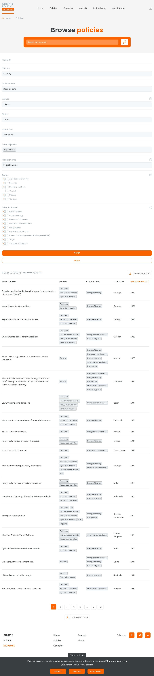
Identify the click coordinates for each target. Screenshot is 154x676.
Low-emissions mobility (69, 335)
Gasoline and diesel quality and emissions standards (26, 496)
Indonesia (118, 496)
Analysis (83, 8)
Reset (77, 260)
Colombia (118, 420)
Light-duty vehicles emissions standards (21, 548)
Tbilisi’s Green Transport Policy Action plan (21, 465)
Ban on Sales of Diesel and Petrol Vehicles (21, 588)
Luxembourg (120, 450)
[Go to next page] (93, 606)
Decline (77, 671)
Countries (68, 8)
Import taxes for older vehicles (16, 306)
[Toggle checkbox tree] (3, 179)
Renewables (92, 366)
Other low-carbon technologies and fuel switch (97, 362)
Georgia (117, 292)
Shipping (63, 524)
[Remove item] (15, 150)
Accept (58, 671)
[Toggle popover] (150, 98)
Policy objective (9, 144)
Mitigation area (9, 160)
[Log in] (150, 8)
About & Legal (118, 8)
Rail (61, 473)
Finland (117, 431)
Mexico (117, 358)
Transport (64, 289)
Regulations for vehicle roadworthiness (20, 319)
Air (72, 508)
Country (6, 68)
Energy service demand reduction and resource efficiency (97, 335)
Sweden (117, 336)
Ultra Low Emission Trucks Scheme (18, 535)
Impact (5, 99)
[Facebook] (131, 635)
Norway (117, 588)
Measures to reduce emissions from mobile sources (26, 420)
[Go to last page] (100, 606)
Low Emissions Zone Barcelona (16, 403)
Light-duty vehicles (67, 297)
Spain (116, 403)
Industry (63, 562)
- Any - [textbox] (6, 104)
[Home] (8, 8)
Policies (53, 8)
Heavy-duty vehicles (68, 293)
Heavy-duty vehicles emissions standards (21, 483)
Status (5, 114)
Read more (95, 671)
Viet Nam (118, 381)
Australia (118, 575)
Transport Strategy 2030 (13, 515)
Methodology (99, 8)
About (81, 640)
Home (40, 8)
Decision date (8, 83)
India (116, 483)
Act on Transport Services (14, 431)
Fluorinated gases (67, 577)
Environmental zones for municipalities (20, 336)
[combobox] (77, 73)
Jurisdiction (7, 129)
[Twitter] (139, 635)
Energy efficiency (94, 293)
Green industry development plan (18, 561)
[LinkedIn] (148, 635)
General (63, 358)
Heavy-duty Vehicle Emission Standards (20, 441)
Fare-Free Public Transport (14, 450)
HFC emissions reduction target (16, 575)
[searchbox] (77, 74)
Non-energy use (93, 339)
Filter (77, 253)
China (116, 561)
